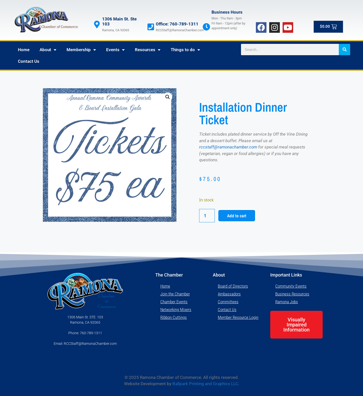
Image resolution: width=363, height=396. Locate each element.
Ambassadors (229, 293)
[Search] (344, 49)
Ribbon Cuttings (173, 317)
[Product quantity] (207, 215)
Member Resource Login (238, 317)
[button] (167, 97)
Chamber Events (174, 301)
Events (115, 49)
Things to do (185, 49)
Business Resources (292, 293)
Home (23, 49)
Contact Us (28, 61)
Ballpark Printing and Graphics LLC (205, 383)
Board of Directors (233, 286)
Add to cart (236, 216)
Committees (228, 301)
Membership (81, 49)
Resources (148, 49)
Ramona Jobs (286, 301)
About (48, 49)
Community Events (291, 286)
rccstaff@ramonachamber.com (228, 146)
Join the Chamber (175, 293)
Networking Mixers (175, 309)
